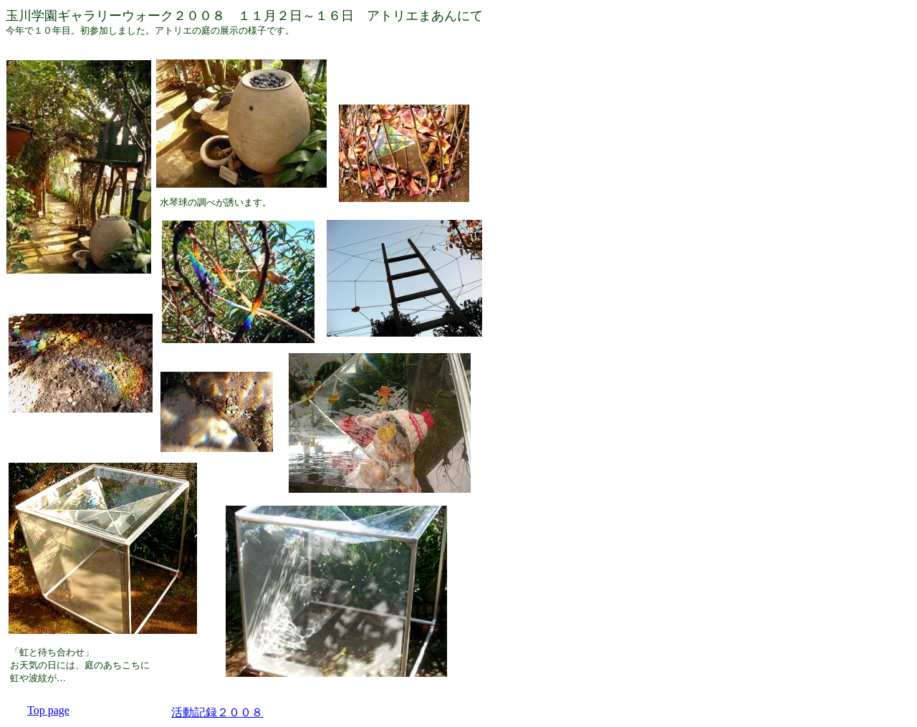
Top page (48, 710)
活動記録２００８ (217, 712)
